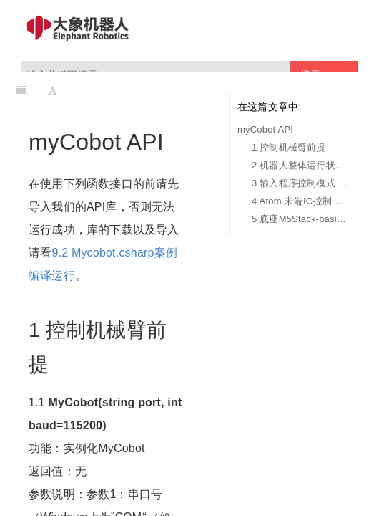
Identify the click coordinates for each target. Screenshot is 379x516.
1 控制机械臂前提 (289, 147)
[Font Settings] (52, 90)
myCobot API (265, 129)
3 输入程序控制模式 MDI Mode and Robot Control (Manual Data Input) (301, 183)
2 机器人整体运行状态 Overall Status (301, 165)
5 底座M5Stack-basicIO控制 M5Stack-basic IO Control (301, 219)
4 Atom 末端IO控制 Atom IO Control (301, 201)
